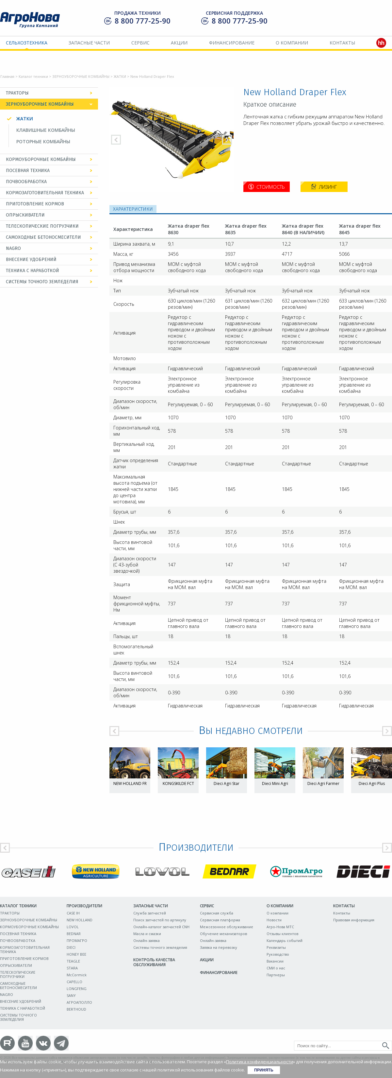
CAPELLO (74, 982)
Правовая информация (353, 920)
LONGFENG (77, 988)
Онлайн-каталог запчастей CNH (161, 927)
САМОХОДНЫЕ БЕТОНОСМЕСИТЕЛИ (43, 237)
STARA (72, 968)
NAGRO (13, 248)
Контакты (342, 43)
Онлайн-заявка (146, 940)
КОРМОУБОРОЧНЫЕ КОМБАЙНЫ (41, 159)
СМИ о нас (276, 968)
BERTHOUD (76, 1009)
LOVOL (73, 927)
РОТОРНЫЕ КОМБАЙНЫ (43, 141)
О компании (292, 43)
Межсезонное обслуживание (226, 927)
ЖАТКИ (120, 76)
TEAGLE (73, 961)
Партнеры (276, 975)
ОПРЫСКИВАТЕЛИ (25, 215)
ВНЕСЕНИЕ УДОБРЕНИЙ (31, 259)
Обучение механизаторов (223, 933)
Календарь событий (284, 940)
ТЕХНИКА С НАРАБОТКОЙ (32, 270)
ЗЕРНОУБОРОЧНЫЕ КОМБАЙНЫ (80, 76)
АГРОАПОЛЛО (79, 1002)
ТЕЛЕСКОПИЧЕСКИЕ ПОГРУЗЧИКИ (42, 226)
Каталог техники (33, 76)
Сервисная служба (216, 913)
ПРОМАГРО (77, 940)
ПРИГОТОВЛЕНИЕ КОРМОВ (35, 204)
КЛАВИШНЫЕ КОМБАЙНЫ (45, 130)
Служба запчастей (149, 913)
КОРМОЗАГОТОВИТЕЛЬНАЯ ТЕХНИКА (45, 193)
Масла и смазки (147, 933)
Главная (7, 76)
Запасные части (89, 43)
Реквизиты (276, 947)
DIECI (71, 947)
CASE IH (73, 913)
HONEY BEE (76, 954)
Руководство (278, 954)
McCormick (77, 975)
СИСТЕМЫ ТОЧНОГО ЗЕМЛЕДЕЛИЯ (42, 282)
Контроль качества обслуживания (154, 962)
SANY (71, 995)
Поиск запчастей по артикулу (159, 920)
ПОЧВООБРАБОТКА (26, 181)
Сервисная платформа (220, 920)
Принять (263, 1070)
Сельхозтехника (26, 43)
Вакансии (275, 961)
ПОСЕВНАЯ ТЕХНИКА (28, 170)
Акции (179, 43)
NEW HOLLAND (79, 920)
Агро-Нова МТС (280, 927)
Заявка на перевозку (218, 947)
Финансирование (231, 43)
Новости (274, 920)
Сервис (140, 43)
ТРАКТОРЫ (17, 93)
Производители (84, 905)
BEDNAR (74, 933)
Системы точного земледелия (160, 947)
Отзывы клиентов (282, 933)
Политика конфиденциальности (259, 1062)
